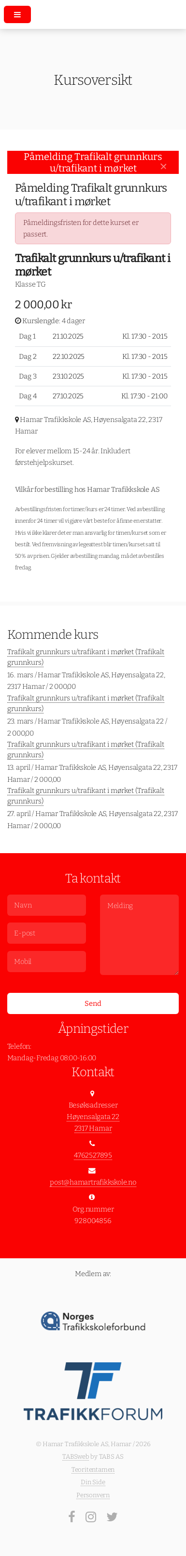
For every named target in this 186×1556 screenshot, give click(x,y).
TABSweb (75, 1456)
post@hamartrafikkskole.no (93, 1182)
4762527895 (93, 1155)
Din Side (93, 1482)
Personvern (93, 1495)
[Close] (163, 166)
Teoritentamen (93, 1469)
